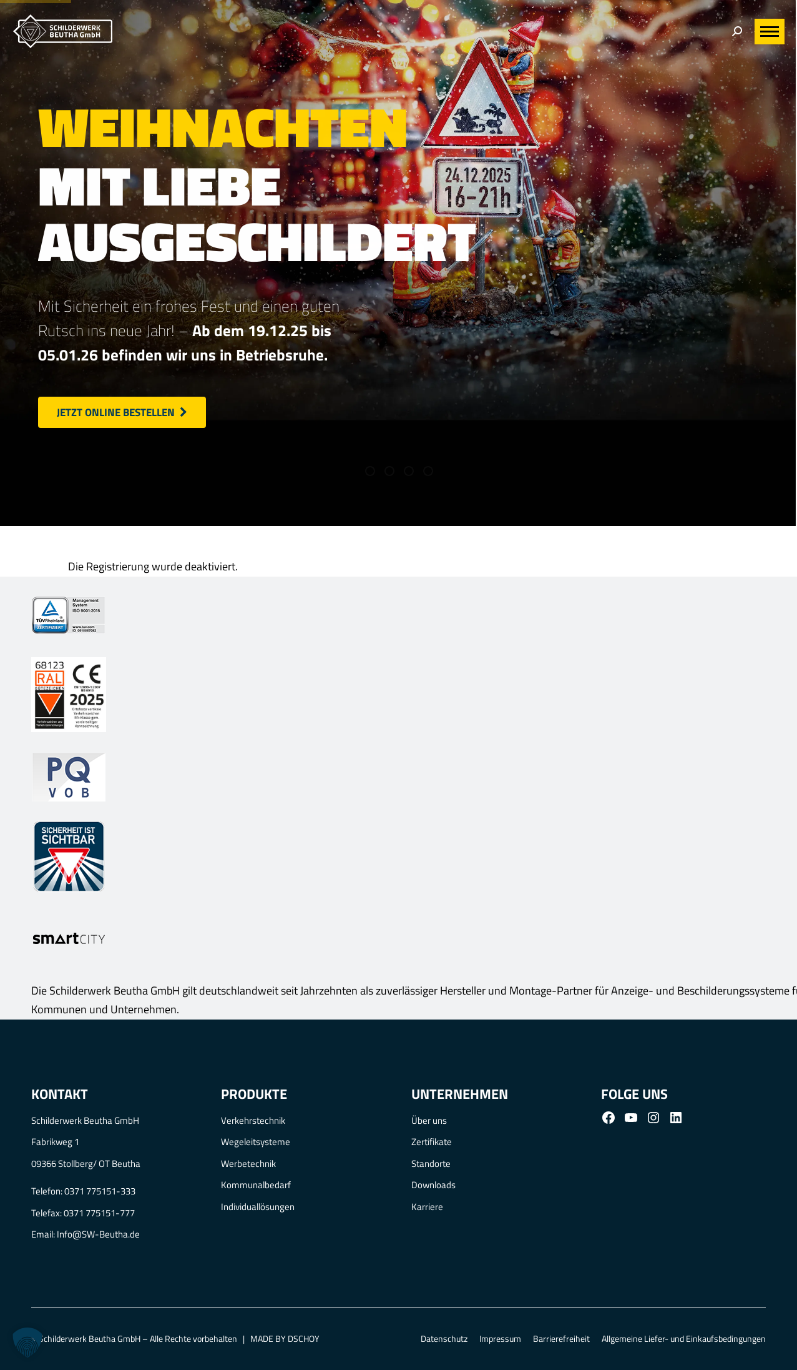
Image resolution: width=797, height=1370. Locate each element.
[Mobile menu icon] (770, 31)
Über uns (429, 1120)
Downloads (433, 1185)
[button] (27, 1342)
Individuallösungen (258, 1206)
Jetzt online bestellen (122, 412)
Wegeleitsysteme (255, 1141)
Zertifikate (431, 1141)
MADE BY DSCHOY (285, 1338)
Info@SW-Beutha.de (98, 1234)
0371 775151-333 (99, 1191)
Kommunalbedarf (256, 1185)
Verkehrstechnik (253, 1120)
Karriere (427, 1206)
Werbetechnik (248, 1163)
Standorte (431, 1163)
